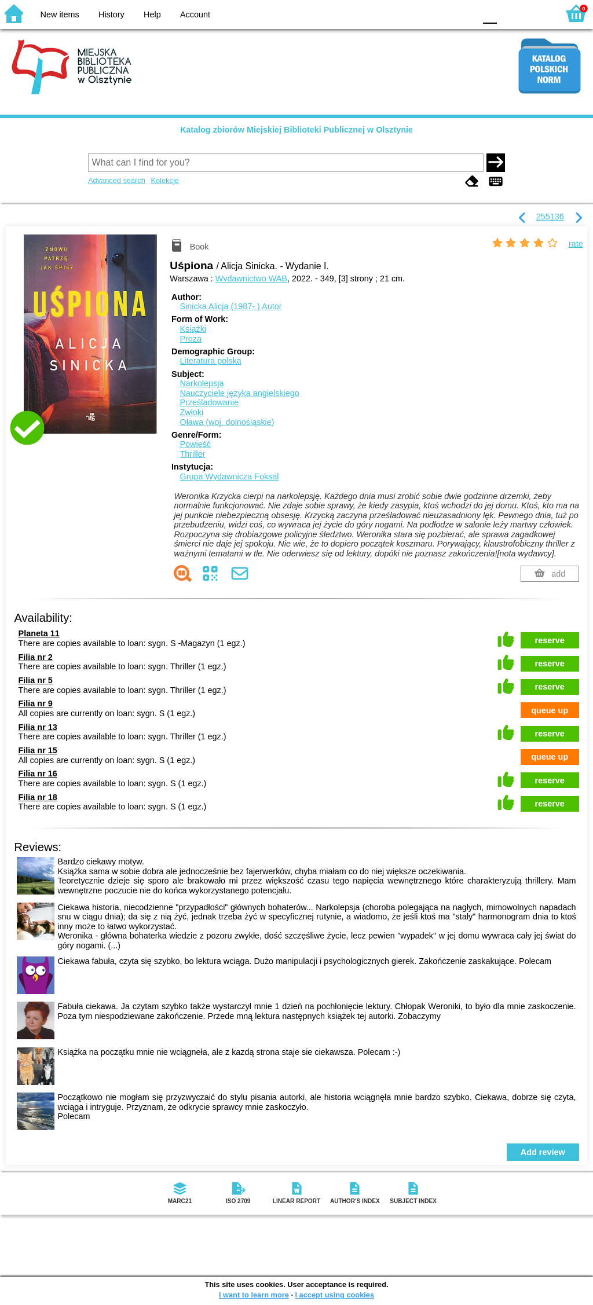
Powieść (195, 444)
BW (416, 13)
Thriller (192, 454)
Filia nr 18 (38, 797)
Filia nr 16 (38, 773)
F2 (536, 13)
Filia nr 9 (36, 703)
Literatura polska (210, 360)
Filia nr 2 (36, 657)
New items (60, 14)
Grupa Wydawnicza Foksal (229, 476)
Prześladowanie (209, 402)
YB (439, 13)
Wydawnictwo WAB (251, 278)
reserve (550, 640)
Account (195, 14)
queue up (549, 710)
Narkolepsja (202, 383)
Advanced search (116, 180)
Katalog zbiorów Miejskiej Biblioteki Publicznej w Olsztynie (296, 129)
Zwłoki (191, 412)
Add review (543, 1152)
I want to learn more (254, 1295)
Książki (193, 328)
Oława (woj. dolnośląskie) (227, 422)
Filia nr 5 (36, 680)
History (111, 14)
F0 (489, 13)
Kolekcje (164, 180)
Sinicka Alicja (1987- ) (230, 306)
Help (152, 14)
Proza (191, 338)
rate (576, 243)
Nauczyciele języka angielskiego (239, 393)
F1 (509, 13)
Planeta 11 (39, 633)
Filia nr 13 (38, 727)
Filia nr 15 (38, 750)
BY (463, 13)
